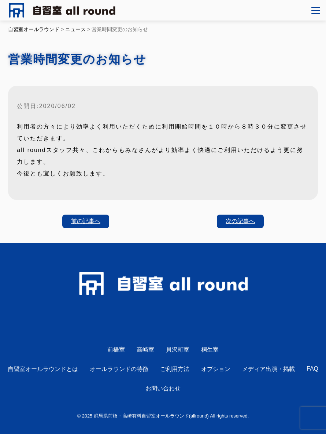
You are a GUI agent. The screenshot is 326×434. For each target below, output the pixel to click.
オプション (215, 369)
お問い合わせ (163, 388)
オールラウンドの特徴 (119, 369)
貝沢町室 (177, 349)
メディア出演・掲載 (268, 369)
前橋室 (116, 349)
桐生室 (210, 349)
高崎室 (145, 349)
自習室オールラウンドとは (43, 369)
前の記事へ (85, 221)
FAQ (312, 369)
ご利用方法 (174, 369)
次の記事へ (240, 221)
